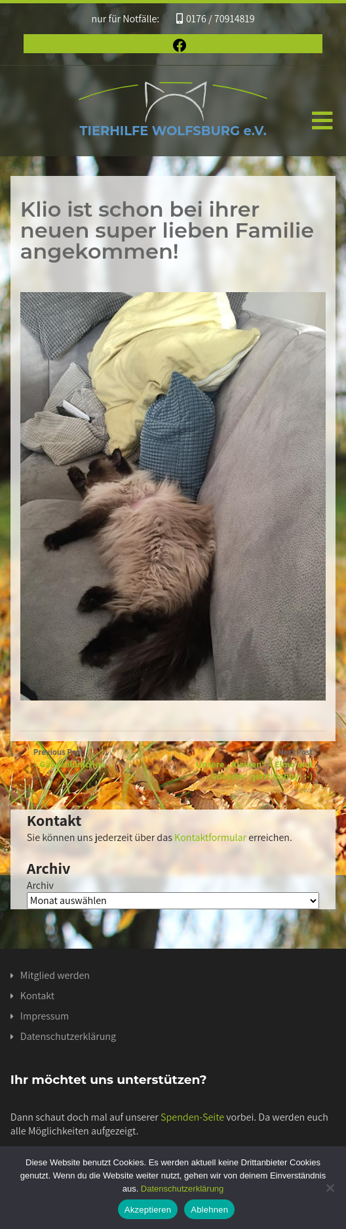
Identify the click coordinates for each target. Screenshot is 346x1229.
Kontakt (37, 996)
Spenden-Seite (192, 1117)
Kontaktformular (210, 837)
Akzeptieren (148, 1210)
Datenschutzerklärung (68, 1036)
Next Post (243, 764)
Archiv (40, 885)
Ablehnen (209, 1210)
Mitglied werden (55, 975)
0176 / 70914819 (215, 19)
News (303, 789)
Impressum (44, 1016)
